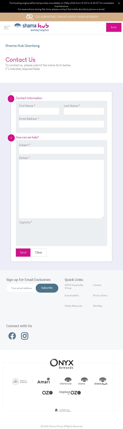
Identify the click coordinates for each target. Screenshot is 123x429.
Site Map (97, 305)
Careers (97, 285)
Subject (61, 148)
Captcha (25, 222)
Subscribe (47, 288)
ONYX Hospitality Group (74, 286)
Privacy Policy (100, 295)
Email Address (61, 122)
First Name (39, 109)
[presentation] (43, 233)
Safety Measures (73, 305)
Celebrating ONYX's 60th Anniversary (62, 17)
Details (61, 187)
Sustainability (72, 295)
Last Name (84, 109)
